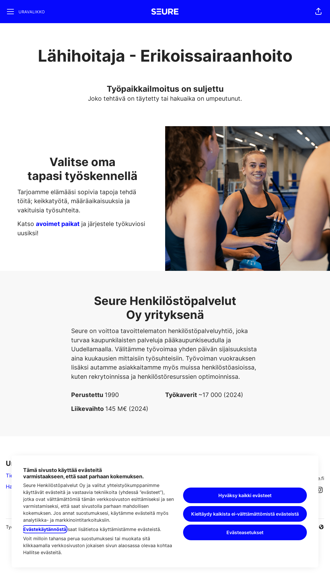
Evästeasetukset (244, 532)
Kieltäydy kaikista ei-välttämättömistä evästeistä (245, 514)
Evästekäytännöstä (44, 529)
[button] (318, 11)
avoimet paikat (58, 223)
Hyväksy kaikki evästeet (245, 495)
